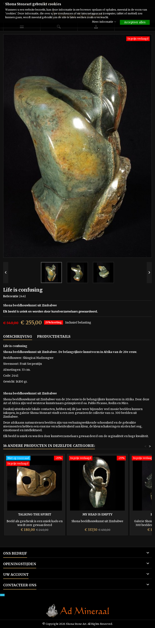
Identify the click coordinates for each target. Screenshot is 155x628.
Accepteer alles (134, 22)
